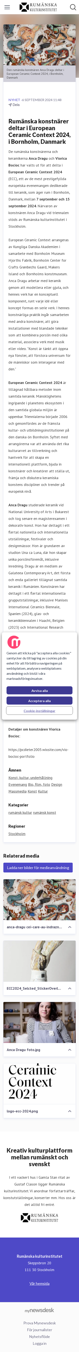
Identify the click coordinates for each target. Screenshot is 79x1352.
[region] (39, 676)
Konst (32, 791)
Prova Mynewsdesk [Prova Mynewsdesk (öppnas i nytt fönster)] (39, 1323)
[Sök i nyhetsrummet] (73, 7)
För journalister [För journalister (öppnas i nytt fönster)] (39, 1329)
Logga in (40, 1343)
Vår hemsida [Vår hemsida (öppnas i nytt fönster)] (39, 1283)
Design (56, 784)
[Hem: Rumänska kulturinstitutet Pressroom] (38, 7)
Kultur (43, 791)
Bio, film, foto (39, 784)
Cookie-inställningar (39, 711)
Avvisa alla (39, 691)
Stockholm (16, 833)
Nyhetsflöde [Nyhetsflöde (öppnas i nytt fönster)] (39, 1336)
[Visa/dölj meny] (7, 7)
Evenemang (17, 784)
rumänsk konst (44, 812)
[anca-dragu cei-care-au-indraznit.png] (39, 899)
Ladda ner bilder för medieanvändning (38, 867)
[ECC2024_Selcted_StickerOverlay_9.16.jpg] (39, 961)
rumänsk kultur (20, 812)
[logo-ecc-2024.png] (39, 1083)
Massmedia (17, 791)
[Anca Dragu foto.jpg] (39, 1022)
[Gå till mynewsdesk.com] (39, 1310)
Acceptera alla (39, 701)
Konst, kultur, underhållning (30, 777)
